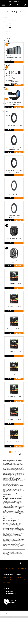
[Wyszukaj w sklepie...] (10, 5)
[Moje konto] (17, 5)
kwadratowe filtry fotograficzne (15, 553)
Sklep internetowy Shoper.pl (14, 611)
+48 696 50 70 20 (9, 591)
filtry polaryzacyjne (17, 552)
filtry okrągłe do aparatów (15, 551)
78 (19, 454)
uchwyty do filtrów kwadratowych (10, 554)
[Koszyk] (24, 5)
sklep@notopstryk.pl (11, 593)
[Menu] (3, 5)
